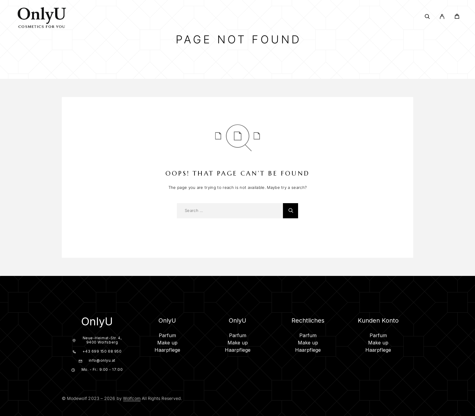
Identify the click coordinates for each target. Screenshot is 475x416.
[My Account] (442, 16)
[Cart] (457, 17)
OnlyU (97, 321)
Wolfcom (131, 398)
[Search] (427, 16)
